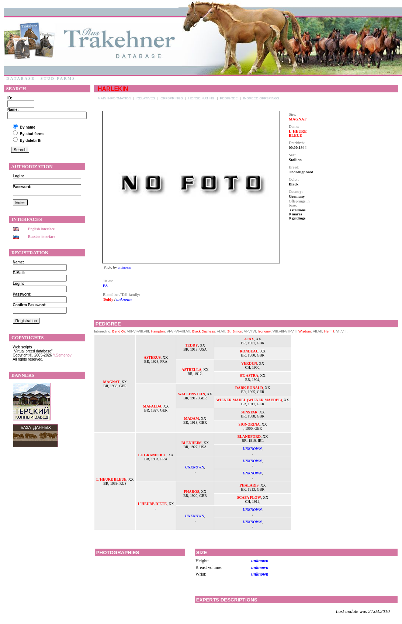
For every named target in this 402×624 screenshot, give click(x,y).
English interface (41, 229)
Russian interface (41, 237)
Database (20, 78)
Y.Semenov (62, 355)
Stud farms (57, 78)
